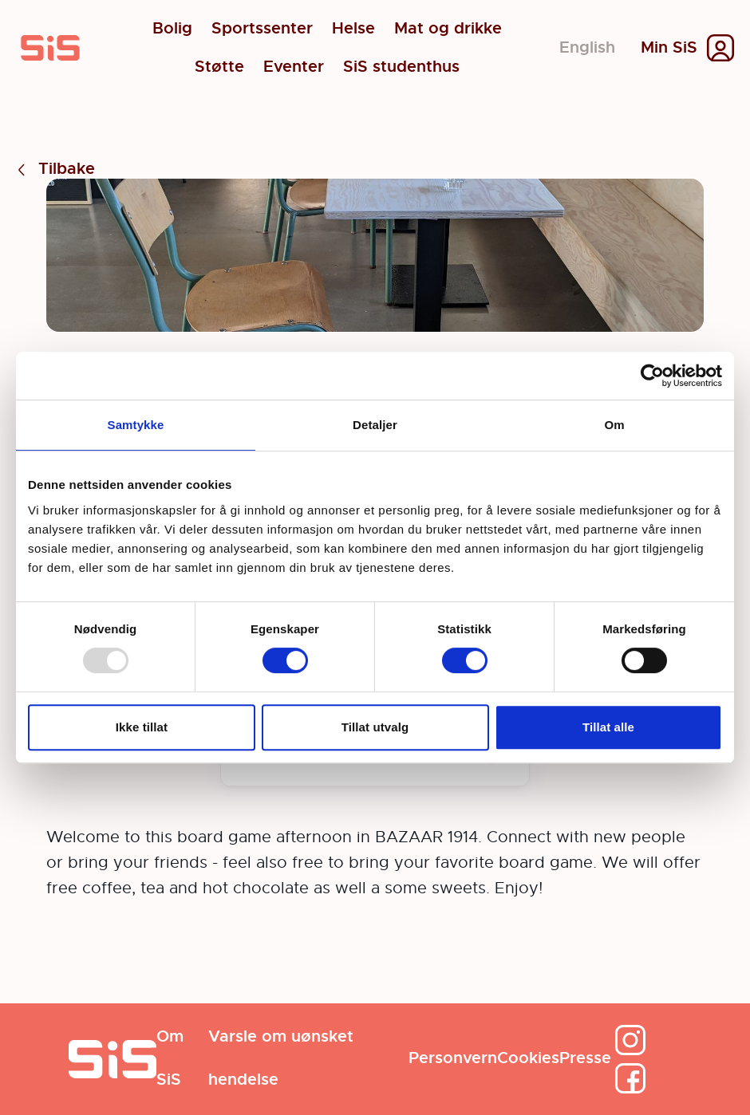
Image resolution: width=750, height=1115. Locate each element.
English (587, 47)
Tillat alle (608, 727)
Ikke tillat (142, 727)
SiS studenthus (401, 67)
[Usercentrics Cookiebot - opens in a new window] (652, 376)
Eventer (293, 67)
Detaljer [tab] (375, 424)
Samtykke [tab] (136, 424)
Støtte (219, 67)
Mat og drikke (448, 28)
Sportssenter (262, 28)
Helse (353, 28)
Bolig (172, 28)
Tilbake (54, 169)
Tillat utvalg (375, 727)
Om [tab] (614, 424)
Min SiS (669, 47)
